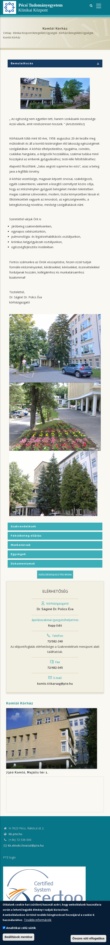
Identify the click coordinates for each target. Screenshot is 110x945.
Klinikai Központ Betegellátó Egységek (35, 33)
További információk (37, 920)
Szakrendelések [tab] (23, 526)
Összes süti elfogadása (88, 938)
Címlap (7, 33)
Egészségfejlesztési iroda (55, 574)
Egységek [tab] (18, 554)
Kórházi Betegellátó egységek (76, 33)
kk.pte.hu (15, 834)
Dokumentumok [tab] (23, 563)
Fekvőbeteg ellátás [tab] (26, 535)
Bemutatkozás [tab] (55, 63)
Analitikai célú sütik (21, 928)
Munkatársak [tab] (21, 544)
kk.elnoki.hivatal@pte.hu (23, 845)
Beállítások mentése (18, 937)
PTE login (9, 857)
